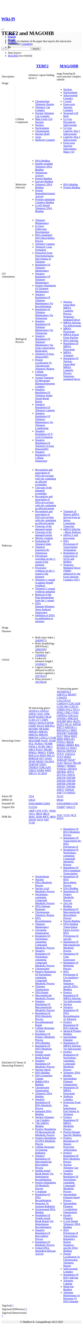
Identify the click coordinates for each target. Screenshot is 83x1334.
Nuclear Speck (43, 1069)
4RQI (53, 816)
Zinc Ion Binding (67, 905)
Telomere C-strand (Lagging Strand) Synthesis (45, 582)
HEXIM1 (33, 728)
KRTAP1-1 (71, 727)
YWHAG (62, 768)
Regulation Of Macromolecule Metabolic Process (71, 946)
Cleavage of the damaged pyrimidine (43, 490)
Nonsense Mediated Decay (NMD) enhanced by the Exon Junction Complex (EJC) (72, 572)
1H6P (31, 810)
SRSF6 (40, 761)
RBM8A (61, 745)
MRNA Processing (69, 330)
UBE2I (32, 770)
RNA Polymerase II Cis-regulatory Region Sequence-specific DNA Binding (71, 980)
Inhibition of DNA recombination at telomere (45, 618)
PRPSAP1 (69, 739)
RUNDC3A (63, 748)
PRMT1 (42, 752)
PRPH (60, 739)
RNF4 (43, 755)
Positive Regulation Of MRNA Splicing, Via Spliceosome (72, 997)
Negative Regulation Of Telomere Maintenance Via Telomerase (44, 327)
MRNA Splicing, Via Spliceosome (72, 324)
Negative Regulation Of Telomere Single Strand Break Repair (43, 395)
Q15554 (33, 807)
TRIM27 (61, 765)
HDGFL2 (50, 725)
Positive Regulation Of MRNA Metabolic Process (70, 1123)
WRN (48, 770)
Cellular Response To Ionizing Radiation (44, 1149)
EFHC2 (61, 712)
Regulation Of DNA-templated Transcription (71, 870)
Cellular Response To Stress (44, 1029)
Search (12, 36)
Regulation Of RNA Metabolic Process (43, 1016)
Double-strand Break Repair (42, 1056)
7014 (31, 796)
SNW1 (73, 748)
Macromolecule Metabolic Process (45, 997)
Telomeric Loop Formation (43, 248)
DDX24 (42, 722)
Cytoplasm (41, 1191)
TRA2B (76, 763)
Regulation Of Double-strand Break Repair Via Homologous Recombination (44, 1221)
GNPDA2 (62, 715)
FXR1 (75, 712)
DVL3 (76, 709)
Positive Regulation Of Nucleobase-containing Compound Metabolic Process (45, 977)
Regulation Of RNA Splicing (70, 1276)
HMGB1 (33, 731)
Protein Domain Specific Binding (72, 1133)
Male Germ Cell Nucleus (43, 120)
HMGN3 (43, 734)
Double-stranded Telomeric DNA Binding (44, 166)
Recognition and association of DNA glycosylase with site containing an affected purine (45, 502)
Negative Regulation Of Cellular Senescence (42, 456)
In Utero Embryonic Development (42, 229)
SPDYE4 (71, 751)
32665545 (40, 649)
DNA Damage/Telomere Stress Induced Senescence (45, 608)
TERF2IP (34, 764)
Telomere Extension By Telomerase (42, 550)
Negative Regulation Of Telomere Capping (45, 407)
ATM (47, 713)
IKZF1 (77, 721)
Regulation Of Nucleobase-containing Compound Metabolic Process (45, 942)
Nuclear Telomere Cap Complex (44, 115)
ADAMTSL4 (64, 691)
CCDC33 (73, 706)
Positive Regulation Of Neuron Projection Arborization (70, 1144)
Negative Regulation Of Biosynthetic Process (42, 1234)
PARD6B (73, 733)
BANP (32, 716)
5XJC (60, 815)
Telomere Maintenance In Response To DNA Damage (71, 1297)
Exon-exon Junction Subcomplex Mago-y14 (70, 147)
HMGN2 (33, 734)
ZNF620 (69, 789)
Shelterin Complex (45, 140)
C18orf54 (62, 697)
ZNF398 (70, 777)
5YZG (66, 815)
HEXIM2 (44, 728)
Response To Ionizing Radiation (45, 1205)
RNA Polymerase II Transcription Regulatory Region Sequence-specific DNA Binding (70, 1240)
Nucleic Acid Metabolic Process (45, 890)
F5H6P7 (61, 807)
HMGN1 (43, 731)
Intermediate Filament (70, 1038)
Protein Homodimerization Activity (45, 193)
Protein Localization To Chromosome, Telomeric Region (44, 364)
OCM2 (41, 746)
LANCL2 (44, 737)
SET (41, 758)
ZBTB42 (61, 771)
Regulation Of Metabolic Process (45, 1243)
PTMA (50, 752)
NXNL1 (33, 746)
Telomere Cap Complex (42, 109)
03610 (32, 799)
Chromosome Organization (42, 1089)
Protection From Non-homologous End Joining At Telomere (44, 257)
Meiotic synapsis (44, 538)
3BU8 (39, 813)
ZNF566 (70, 786)
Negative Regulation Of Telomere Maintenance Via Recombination (44, 300)
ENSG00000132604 (39, 803)
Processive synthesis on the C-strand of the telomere (45, 572)
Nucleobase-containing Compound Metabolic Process (45, 899)
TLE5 (60, 763)
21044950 (26, 44)
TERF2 (42, 66)
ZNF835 (70, 792)
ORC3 (49, 746)
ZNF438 (70, 780)
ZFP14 (70, 771)
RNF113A (34, 755)
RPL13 (50, 755)
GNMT (32, 725)
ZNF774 (61, 792)
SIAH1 (48, 758)
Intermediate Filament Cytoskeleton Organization (70, 1208)
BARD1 (40, 716)
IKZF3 (60, 724)
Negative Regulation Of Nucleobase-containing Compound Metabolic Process (45, 958)
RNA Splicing (70, 340)
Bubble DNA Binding (42, 1083)
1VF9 (38, 810)
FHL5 (68, 712)
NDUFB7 (62, 733)
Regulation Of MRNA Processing (70, 346)
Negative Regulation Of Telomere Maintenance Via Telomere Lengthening (44, 421)
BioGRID (13, 55)
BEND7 (72, 694)
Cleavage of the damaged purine (43, 528)
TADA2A (70, 754)
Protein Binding (43, 178)
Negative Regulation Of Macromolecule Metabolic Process (45, 1006)
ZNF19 (71, 774)
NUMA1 (39, 743)
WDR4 (40, 770)
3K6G (32, 816)
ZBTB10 (72, 768)
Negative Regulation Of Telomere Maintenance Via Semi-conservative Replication (45, 343)
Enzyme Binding (44, 181)
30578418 (40, 682)
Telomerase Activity (41, 174)
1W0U (52, 810)
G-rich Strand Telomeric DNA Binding (43, 208)
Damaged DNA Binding (43, 1113)
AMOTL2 (62, 694)
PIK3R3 (48, 749)
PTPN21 (61, 742)
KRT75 (61, 727)
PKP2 (74, 736)
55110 (60, 796)
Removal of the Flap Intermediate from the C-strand (44, 597)
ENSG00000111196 (67, 803)
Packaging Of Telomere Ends (43, 542)
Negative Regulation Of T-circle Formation (44, 434)
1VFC (45, 810)
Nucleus (39, 125)
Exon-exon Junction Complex (69, 107)
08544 (60, 799)
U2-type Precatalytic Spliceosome (70, 122)
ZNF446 (61, 783)
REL (77, 745)
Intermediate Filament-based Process (71, 1197)
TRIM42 (71, 765)
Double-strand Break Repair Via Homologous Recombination (44, 1175)
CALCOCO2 (64, 700)
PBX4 (67, 736)
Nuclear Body (42, 134)
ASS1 (40, 713)
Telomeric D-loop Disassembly (44, 355)
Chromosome (42, 131)
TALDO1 (49, 761)
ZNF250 (61, 777)
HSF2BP (61, 721)
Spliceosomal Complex (70, 97)
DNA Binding (42, 160)
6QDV (60, 818)
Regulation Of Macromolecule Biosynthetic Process (71, 913)
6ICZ (73, 815)
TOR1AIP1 (45, 767)
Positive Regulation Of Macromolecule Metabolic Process (45, 1132)
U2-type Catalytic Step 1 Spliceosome (71, 131)
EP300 (50, 722)
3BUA (46, 813)
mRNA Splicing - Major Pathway (72, 531)
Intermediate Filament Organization (70, 1081)
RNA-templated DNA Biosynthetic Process (45, 238)
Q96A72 (70, 807)
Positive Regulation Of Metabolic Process (45, 1185)
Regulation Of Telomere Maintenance (42, 267)
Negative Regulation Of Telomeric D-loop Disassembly (44, 444)
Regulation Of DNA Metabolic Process (43, 1048)
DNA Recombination (43, 919)
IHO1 (70, 721)
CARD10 (62, 703)
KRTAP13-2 (63, 730)
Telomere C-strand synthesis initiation (45, 590)
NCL (31, 743)
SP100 (32, 761)
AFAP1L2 (34, 711)
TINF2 (42, 764)
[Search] (16, 49)
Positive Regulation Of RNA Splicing (70, 1025)
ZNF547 (61, 786)
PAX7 (60, 736)
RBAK (70, 742)
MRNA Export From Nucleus (71, 336)
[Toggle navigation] (2, 29)
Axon (38, 137)
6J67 (46, 819)
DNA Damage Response (42, 908)
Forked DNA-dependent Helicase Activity (45, 1251)
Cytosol (67, 101)
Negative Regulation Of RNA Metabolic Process (43, 1104)
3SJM (39, 816)
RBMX (70, 745)
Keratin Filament (68, 1217)
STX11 (60, 754)
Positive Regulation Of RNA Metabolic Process (71, 1157)
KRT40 (77, 724)
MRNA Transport (68, 354)
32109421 (40, 664)
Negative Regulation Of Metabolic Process (45, 1063)
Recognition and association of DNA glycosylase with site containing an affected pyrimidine (45, 477)
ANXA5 (44, 711)
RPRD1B (33, 758)
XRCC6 (33, 773)
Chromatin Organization (42, 931)
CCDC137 (34, 719)
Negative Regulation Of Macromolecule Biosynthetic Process (43, 1161)
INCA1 (68, 724)
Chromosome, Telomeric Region (44, 103)
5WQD (32, 819)
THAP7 (71, 760)
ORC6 (32, 749)
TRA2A (68, 763)
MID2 (73, 730)
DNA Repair (41, 992)
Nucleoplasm (42, 128)
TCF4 (60, 757)
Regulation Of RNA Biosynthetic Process (70, 881)
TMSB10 (33, 767)
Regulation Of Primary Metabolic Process (45, 1037)
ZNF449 (70, 783)
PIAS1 (39, 749)
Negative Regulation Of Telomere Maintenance (42, 278)
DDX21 (33, 722)
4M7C (45, 816)
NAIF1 (44, 740)
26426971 (40, 640)
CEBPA (61, 709)
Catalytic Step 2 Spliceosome (71, 138)
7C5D (32, 822)
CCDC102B (73, 703)
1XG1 (32, 813)
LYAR (52, 737)
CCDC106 (62, 706)
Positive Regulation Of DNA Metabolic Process (45, 1141)
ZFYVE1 (62, 774)
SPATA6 (61, 751)
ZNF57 (60, 789)
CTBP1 (44, 719)
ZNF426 (61, 780)
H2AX (40, 725)
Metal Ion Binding (68, 1288)
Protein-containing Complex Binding (45, 201)
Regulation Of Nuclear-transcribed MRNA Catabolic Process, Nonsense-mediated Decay (72, 369)
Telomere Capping (45, 244)
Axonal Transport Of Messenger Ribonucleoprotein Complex (45, 382)
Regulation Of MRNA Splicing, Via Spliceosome (72, 1045)
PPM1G (33, 752)
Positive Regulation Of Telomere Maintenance (45, 288)
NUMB (48, 743)
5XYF (40, 819)
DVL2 (69, 709)
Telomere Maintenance (42, 222)
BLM (48, 716)
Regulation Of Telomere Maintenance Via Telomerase (44, 314)
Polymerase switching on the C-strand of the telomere (45, 560)
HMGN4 (33, 737)
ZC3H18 (42, 773)
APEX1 (33, 713)
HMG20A (72, 718)
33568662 (40, 655)
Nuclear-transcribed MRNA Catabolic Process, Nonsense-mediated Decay (72, 310)
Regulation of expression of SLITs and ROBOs (70, 557)
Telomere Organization (42, 988)
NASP (52, 740)
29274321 (40, 676)
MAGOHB (69, 66)
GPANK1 (62, 718)
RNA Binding (70, 184)
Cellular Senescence (41, 373)
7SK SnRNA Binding (42, 1124)
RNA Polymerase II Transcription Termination (70, 545)
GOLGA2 (73, 715)
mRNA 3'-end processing (70, 536)
